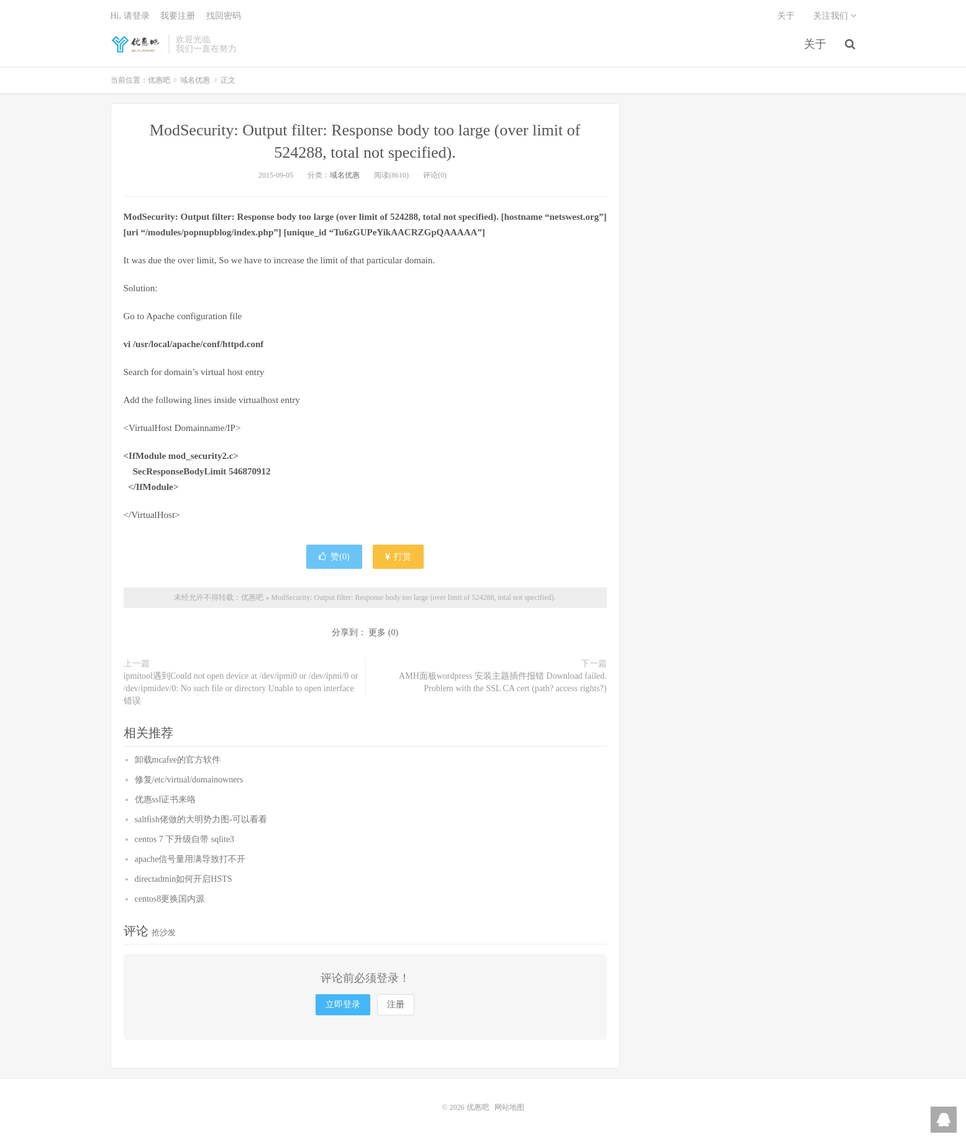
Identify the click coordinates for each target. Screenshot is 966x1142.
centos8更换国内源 (170, 899)
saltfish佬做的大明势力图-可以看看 (201, 819)
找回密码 (223, 15)
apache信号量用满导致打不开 (190, 859)
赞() (334, 556)
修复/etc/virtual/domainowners (189, 779)
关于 (815, 44)
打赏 (398, 556)
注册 (395, 1004)
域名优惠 (195, 80)
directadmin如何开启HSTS (183, 879)
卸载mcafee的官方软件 (178, 759)
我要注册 (177, 15)
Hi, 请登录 (130, 15)
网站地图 (509, 1107)
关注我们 (834, 15)
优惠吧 (137, 44)
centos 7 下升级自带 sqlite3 (185, 839)
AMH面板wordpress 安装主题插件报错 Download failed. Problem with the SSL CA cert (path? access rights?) (502, 682)
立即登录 (343, 1004)
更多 (377, 632)
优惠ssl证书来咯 (165, 799)
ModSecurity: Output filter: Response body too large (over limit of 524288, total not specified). (413, 597)
